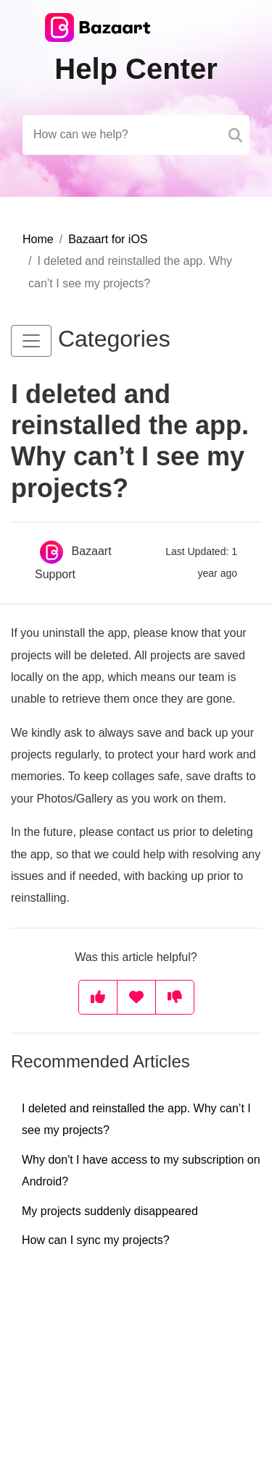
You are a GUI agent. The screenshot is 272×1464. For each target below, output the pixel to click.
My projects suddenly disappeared (110, 1211)
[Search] (235, 135)
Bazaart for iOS (107, 239)
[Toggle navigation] (228, 27)
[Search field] (136, 135)
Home (38, 239)
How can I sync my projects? (96, 1240)
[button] (31, 341)
